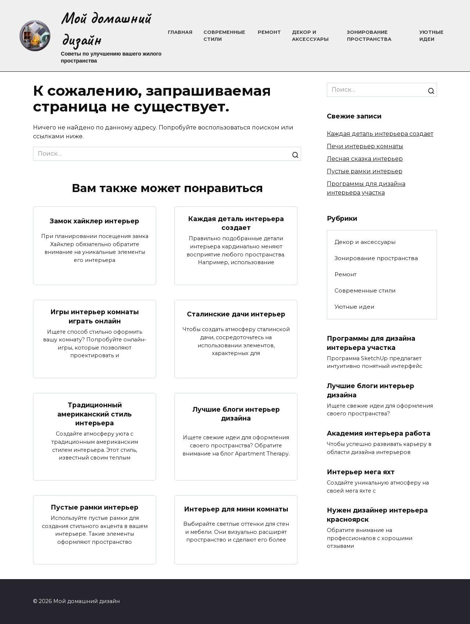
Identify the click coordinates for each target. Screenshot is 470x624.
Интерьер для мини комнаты (236, 509)
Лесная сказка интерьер (365, 158)
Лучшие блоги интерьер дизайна (236, 413)
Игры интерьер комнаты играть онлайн (94, 316)
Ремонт (269, 32)
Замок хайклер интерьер (94, 221)
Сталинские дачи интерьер (236, 314)
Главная (180, 32)
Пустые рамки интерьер (94, 507)
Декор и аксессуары (365, 241)
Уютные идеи (355, 306)
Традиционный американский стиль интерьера (94, 414)
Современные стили (365, 290)
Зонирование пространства (376, 258)
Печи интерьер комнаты (365, 146)
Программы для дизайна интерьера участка (371, 342)
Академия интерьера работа (378, 433)
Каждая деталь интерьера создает (236, 222)
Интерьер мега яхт (361, 472)
